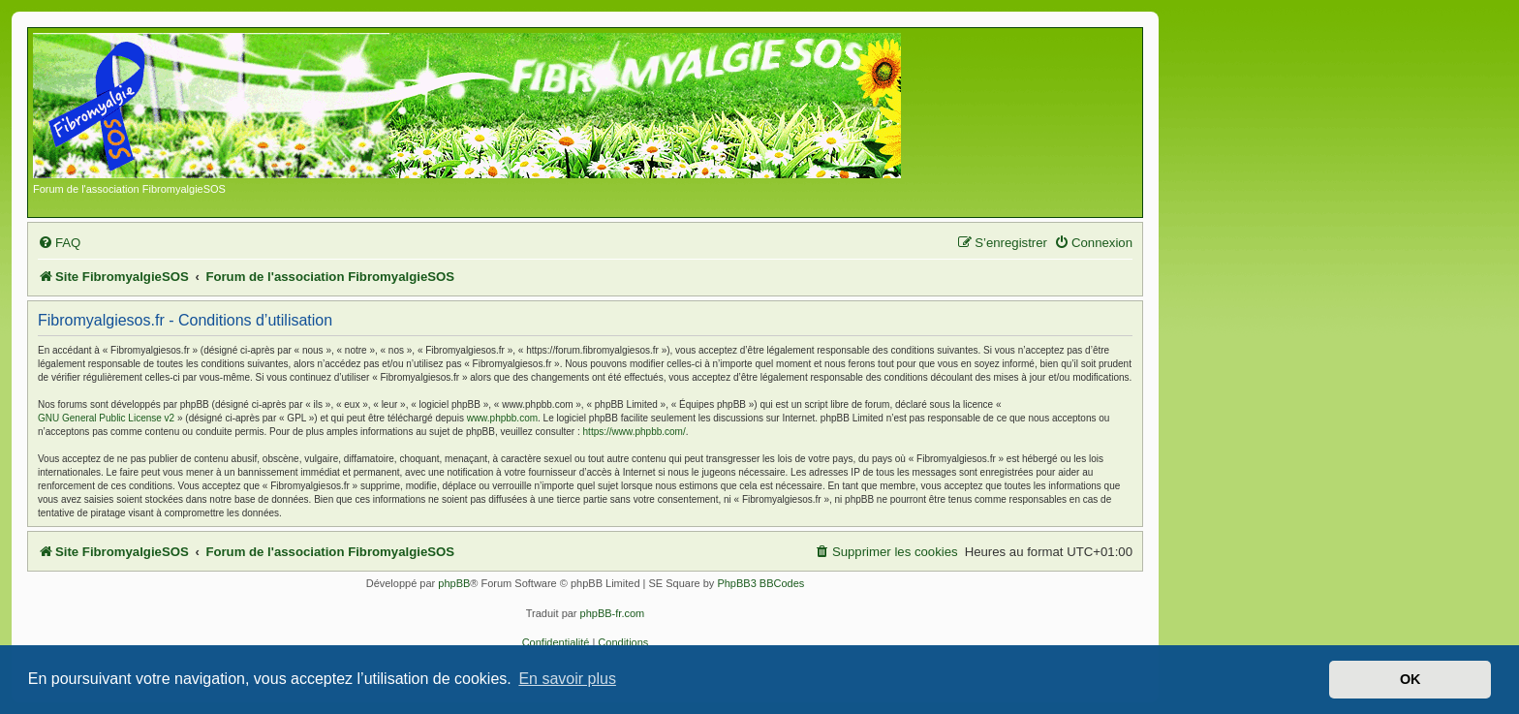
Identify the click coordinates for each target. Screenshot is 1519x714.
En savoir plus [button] (567, 678)
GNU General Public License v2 (106, 418)
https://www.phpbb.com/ (634, 431)
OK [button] (1410, 679)
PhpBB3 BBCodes (760, 583)
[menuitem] (59, 243)
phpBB (454, 583)
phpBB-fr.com (612, 613)
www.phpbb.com (502, 418)
